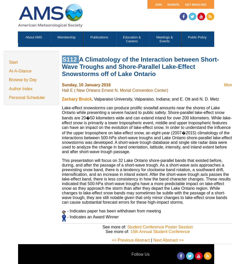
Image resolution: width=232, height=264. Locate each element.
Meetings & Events (164, 39)
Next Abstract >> (168, 240)
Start (13, 62)
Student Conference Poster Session (160, 227)
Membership (67, 37)
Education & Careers (132, 39)
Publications (99, 37)
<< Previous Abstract (131, 240)
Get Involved (195, 4)
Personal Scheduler (27, 97)
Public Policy (197, 37)
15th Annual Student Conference (160, 231)
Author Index (21, 89)
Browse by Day (23, 80)
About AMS (34, 37)
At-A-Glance (20, 71)
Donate (173, 4)
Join (158, 4)
